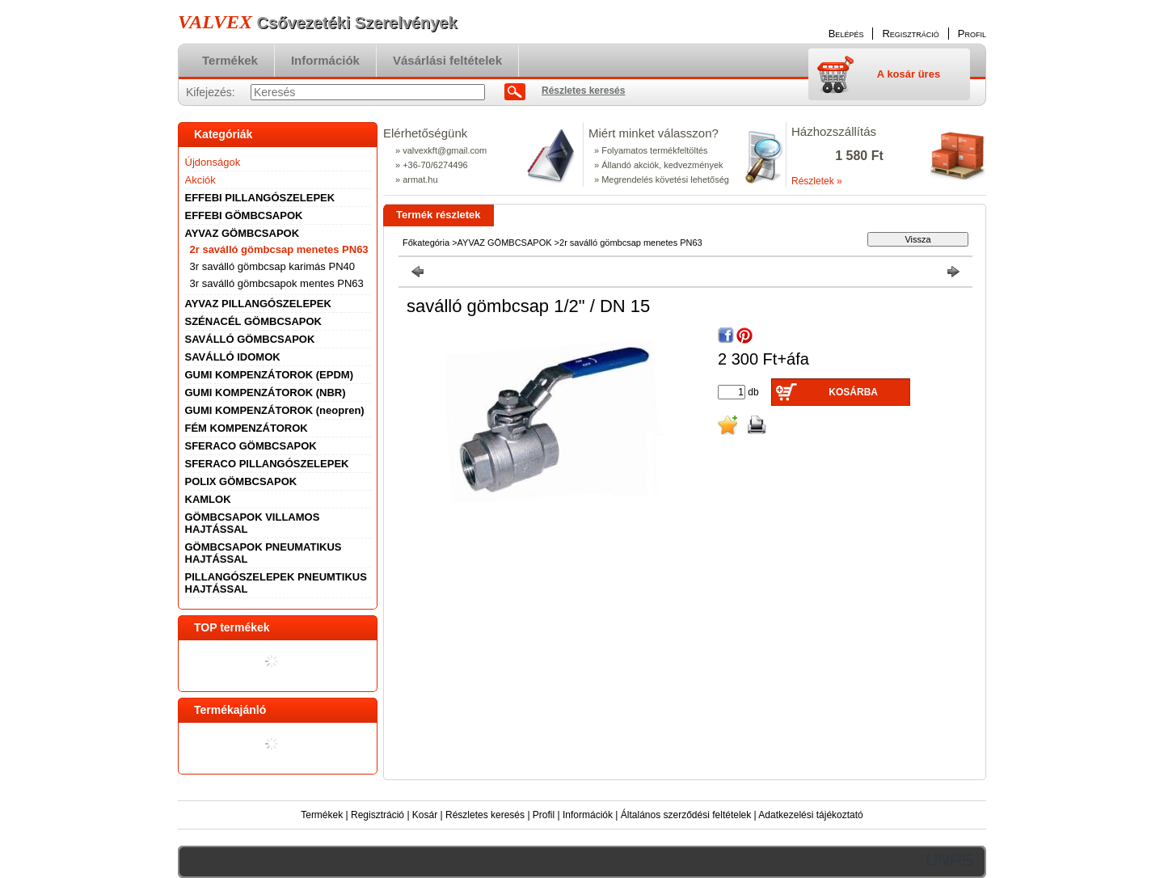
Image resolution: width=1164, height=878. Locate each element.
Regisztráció (377, 815)
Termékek (322, 815)
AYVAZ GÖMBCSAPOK (505, 242)
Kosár (424, 815)
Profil (544, 815)
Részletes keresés (485, 815)
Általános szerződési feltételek (686, 815)
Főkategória (426, 242)
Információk (588, 815)
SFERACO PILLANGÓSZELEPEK (267, 464)
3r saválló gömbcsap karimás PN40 (272, 266)
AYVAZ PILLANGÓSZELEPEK (258, 304)
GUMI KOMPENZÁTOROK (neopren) (275, 410)
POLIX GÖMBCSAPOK (241, 481)
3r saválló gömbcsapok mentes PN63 (277, 283)
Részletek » (816, 181)
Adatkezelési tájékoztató (810, 815)
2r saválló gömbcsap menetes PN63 (279, 249)
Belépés (846, 33)
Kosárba (853, 392)
